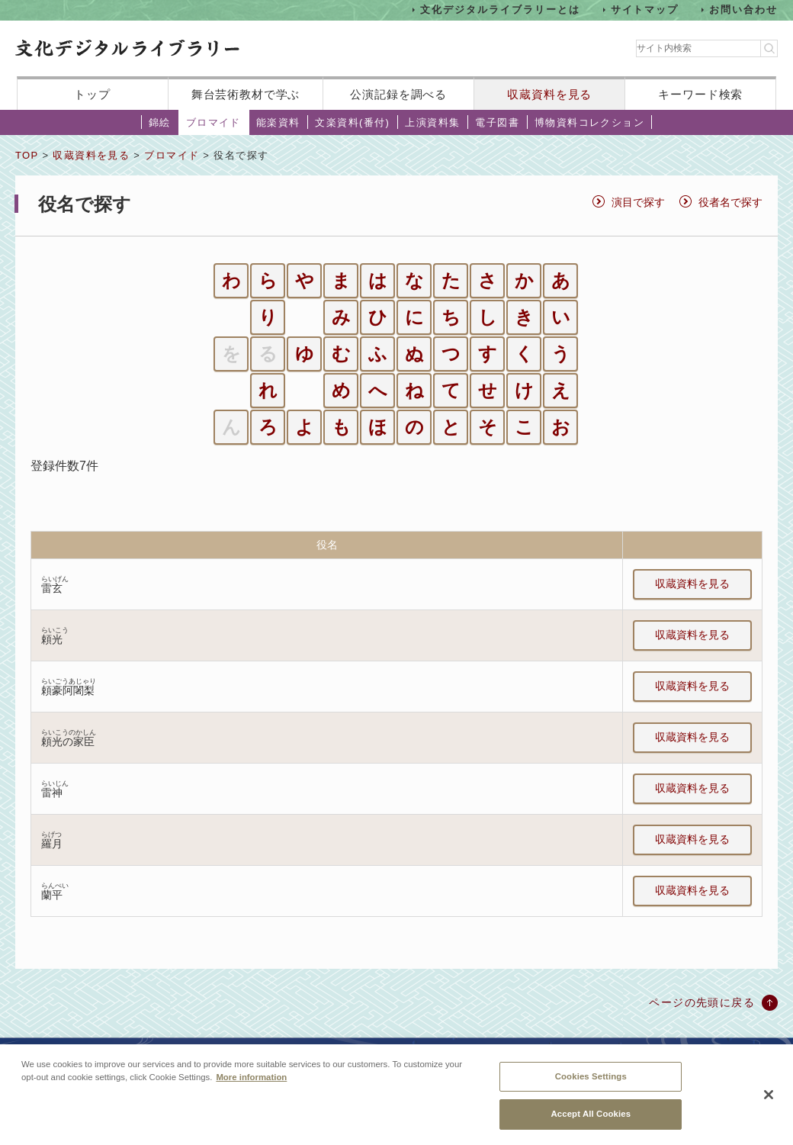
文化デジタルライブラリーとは (500, 9)
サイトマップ (645, 9)
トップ (92, 94)
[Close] (768, 1095)
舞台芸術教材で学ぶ (245, 94)
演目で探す (638, 202)
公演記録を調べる (398, 94)
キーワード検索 (700, 94)
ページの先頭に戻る (702, 1002)
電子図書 (497, 122)
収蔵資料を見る (549, 94)
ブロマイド (213, 122)
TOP (26, 155)
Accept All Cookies (591, 1115)
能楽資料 (278, 122)
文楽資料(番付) (352, 122)
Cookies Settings (591, 1077)
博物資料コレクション (589, 122)
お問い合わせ (743, 9)
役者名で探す (730, 202)
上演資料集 (432, 122)
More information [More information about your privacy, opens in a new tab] (251, 1077)
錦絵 (160, 122)
